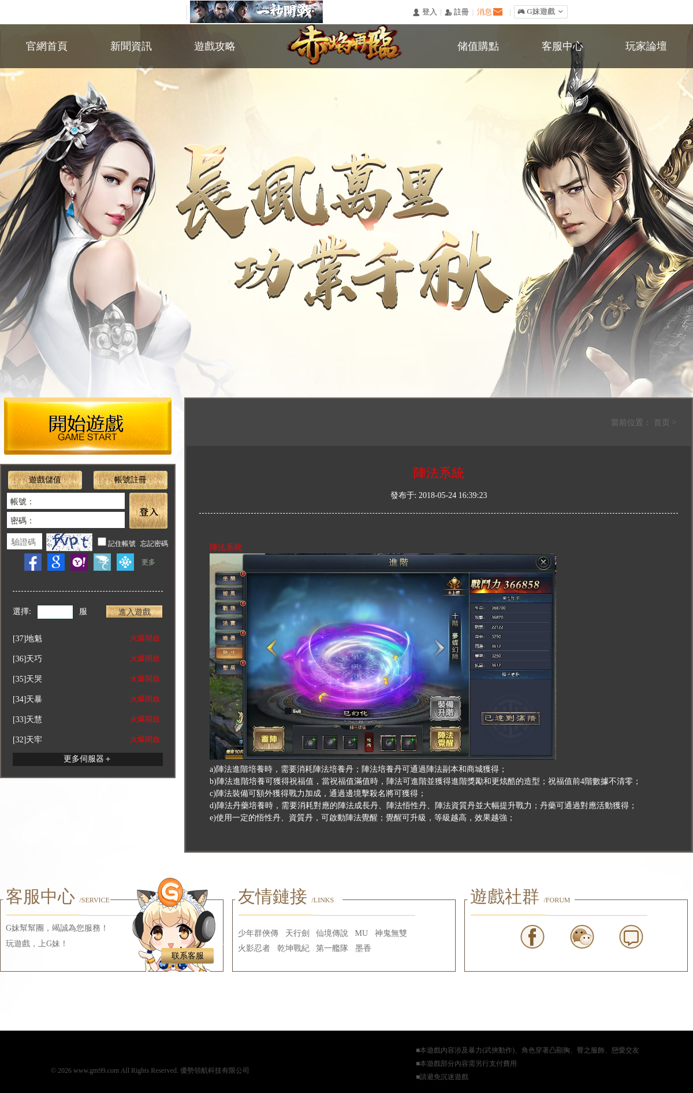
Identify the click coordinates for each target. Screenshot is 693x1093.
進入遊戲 (134, 611)
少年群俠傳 (258, 933)
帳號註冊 (130, 479)
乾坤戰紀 (293, 948)
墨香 (363, 948)
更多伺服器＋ (88, 758)
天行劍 (297, 933)
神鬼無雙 (391, 933)
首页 (663, 422)
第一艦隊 (332, 948)
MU (361, 933)
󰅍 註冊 (457, 12)
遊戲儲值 (45, 479)
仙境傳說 (332, 933)
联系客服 (188, 955)
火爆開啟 (145, 638)
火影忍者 (254, 948)
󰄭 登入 (424, 12)
